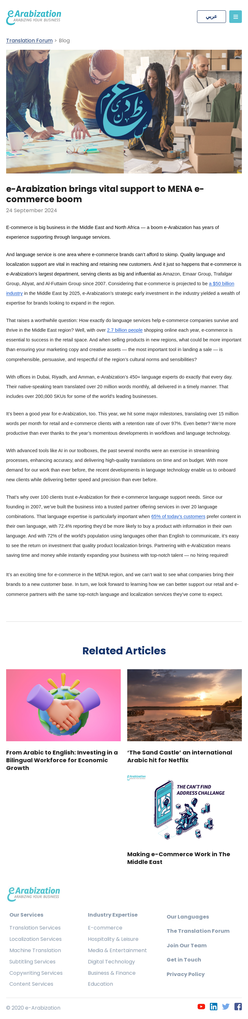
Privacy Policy (186, 975)
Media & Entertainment (117, 951)
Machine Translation (35, 951)
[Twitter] (226, 1007)
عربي (211, 16)
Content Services (31, 985)
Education (100, 985)
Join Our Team (187, 946)
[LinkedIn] (213, 1007)
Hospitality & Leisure (113, 939)
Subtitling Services (32, 962)
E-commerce (105, 928)
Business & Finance (112, 973)
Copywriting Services (36, 973)
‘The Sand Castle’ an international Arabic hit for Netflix (179, 757)
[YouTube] (201, 1007)
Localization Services (35, 939)
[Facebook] (238, 1007)
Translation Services (35, 928)
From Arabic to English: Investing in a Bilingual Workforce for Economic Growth (62, 761)
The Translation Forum (198, 932)
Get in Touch (184, 960)
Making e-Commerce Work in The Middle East (178, 859)
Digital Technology (111, 962)
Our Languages (188, 917)
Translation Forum (29, 41)
